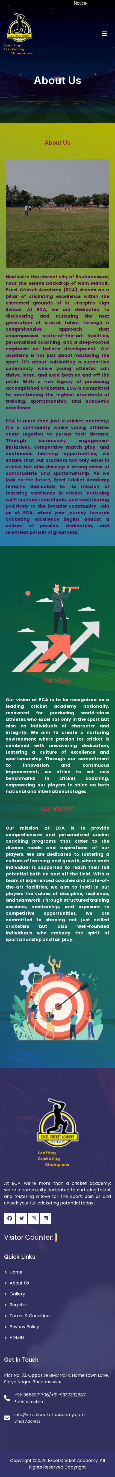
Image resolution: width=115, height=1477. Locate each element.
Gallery (17, 1294)
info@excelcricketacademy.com (49, 1414)
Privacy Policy (24, 1327)
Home (16, 1272)
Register (18, 1305)
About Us (19, 1283)
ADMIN (17, 1337)
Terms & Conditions (31, 1316)
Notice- (85, 3)
